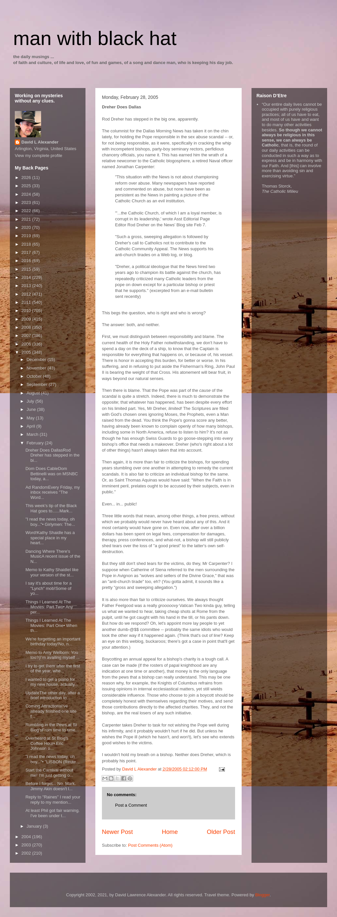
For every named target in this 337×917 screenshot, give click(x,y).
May (31, 417)
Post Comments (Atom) (150, 845)
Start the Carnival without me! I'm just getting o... (49, 773)
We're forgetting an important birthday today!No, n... (52, 642)
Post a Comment (131, 805)
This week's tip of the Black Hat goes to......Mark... (51, 508)
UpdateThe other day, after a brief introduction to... (52, 695)
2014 (26, 277)
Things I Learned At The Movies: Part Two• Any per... (49, 607)
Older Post (221, 832)
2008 (26, 327)
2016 (26, 260)
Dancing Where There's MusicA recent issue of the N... (52, 556)
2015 (26, 269)
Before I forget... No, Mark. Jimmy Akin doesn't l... (50, 786)
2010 (26, 310)
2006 (26, 344)
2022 (26, 210)
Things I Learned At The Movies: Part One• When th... (51, 625)
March (33, 434)
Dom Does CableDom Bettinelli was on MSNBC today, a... (51, 473)
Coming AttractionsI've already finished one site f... (50, 711)
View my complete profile (38, 155)
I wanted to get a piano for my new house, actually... (51, 682)
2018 (26, 244)
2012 (26, 294)
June (32, 409)
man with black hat (95, 38)
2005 (26, 352)
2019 (26, 235)
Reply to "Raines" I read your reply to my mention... (52, 799)
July (31, 401)
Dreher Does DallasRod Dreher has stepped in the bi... (52, 455)
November (37, 368)
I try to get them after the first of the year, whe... (52, 668)
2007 (26, 335)
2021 (26, 219)
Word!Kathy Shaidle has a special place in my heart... (50, 537)
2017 (26, 252)
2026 (26, 177)
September (38, 384)
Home (170, 832)
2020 (26, 227)
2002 (26, 853)
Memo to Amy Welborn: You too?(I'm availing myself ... (52, 655)
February (36, 442)
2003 (26, 844)
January (35, 826)
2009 (26, 319)
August (34, 393)
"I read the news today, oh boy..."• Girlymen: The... (50, 522)
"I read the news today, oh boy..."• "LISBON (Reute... (52, 759)
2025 (26, 185)
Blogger (262, 894)
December (37, 359)
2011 (26, 302)
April (31, 426)
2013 (26, 285)
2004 (26, 836)
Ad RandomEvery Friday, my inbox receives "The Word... (52, 492)
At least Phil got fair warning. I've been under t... (52, 813)
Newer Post (117, 832)
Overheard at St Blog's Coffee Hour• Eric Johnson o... (46, 743)
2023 (26, 202)
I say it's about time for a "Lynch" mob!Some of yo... (48, 588)
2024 (26, 194)
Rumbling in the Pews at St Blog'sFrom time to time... (52, 727)
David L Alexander (40, 142)
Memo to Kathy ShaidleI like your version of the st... (51, 572)
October (35, 376)
